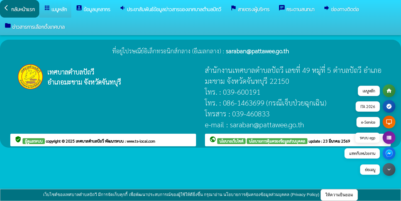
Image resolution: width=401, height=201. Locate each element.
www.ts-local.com (141, 140)
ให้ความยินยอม (339, 194)
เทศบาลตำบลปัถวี (90, 140)
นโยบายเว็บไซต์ (231, 140)
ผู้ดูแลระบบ (34, 140)
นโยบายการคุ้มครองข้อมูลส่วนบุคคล (277, 140)
